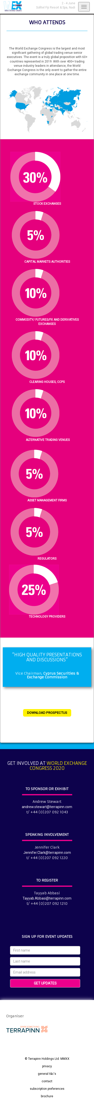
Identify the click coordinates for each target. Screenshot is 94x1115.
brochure (47, 1096)
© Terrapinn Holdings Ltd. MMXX (47, 1059)
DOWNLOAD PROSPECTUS (47, 713)
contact (47, 1081)
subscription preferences (47, 1089)
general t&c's (47, 1074)
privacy (47, 1066)
